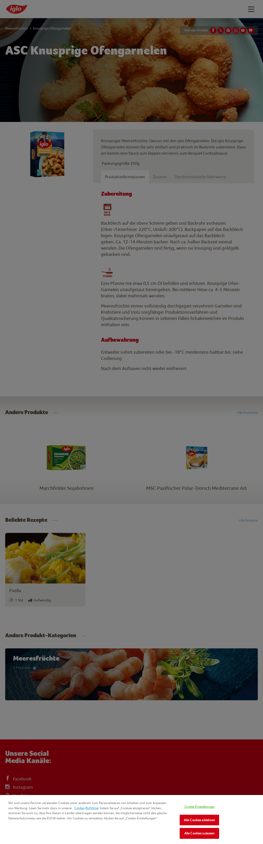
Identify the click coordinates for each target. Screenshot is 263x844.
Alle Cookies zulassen (199, 833)
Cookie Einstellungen (199, 807)
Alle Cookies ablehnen (199, 820)
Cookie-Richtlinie (86, 808)
